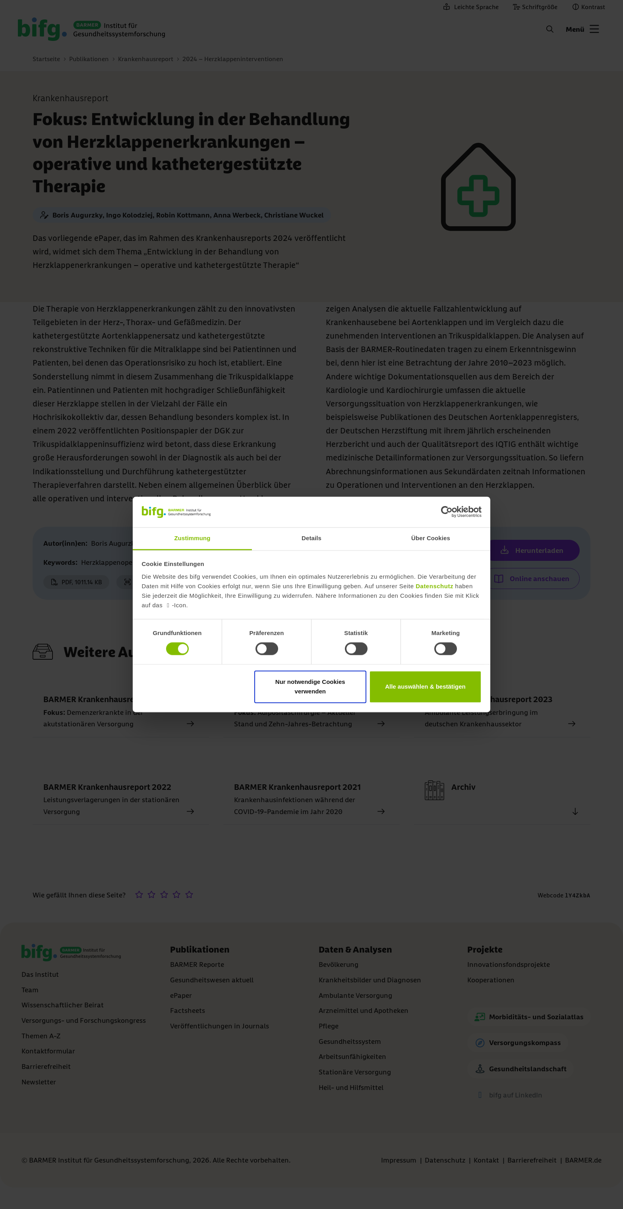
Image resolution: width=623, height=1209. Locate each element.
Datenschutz (434, 586)
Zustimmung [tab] (192, 538)
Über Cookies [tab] (430, 538)
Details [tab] (311, 538)
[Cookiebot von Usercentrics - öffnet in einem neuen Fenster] (447, 512)
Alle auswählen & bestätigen (425, 686)
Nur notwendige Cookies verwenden (310, 686)
